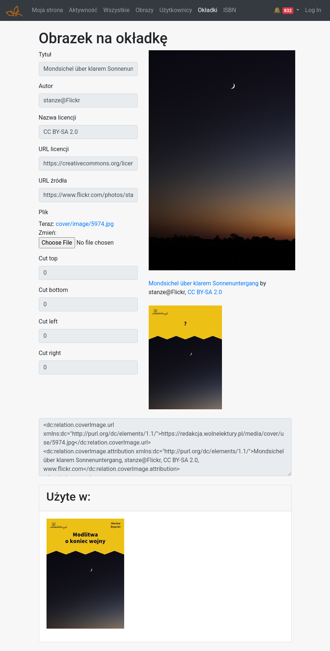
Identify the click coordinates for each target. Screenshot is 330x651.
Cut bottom (53, 289)
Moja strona (47, 10)
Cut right (50, 353)
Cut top (48, 258)
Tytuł (45, 54)
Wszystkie (116, 10)
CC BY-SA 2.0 (205, 292)
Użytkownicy (175, 10)
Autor (46, 86)
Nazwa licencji (57, 117)
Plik (43, 212)
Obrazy (144, 10)
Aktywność (83, 10)
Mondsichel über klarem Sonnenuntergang (204, 283)
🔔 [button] (284, 10)
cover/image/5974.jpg (85, 223)
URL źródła (53, 180)
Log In (313, 10)
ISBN (229, 10)
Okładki (207, 10)
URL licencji (54, 149)
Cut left (48, 321)
